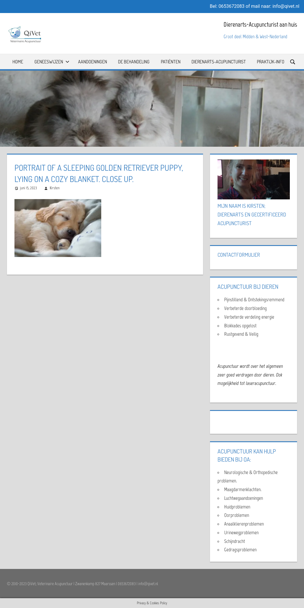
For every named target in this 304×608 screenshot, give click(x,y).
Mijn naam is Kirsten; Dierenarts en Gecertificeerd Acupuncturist (252, 214)
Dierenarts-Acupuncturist (218, 62)
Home (17, 62)
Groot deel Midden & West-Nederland (255, 36)
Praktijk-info (270, 62)
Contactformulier (239, 254)
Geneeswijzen (51, 62)
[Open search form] (293, 61)
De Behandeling (134, 62)
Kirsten (55, 187)
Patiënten (170, 62)
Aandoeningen (92, 62)
